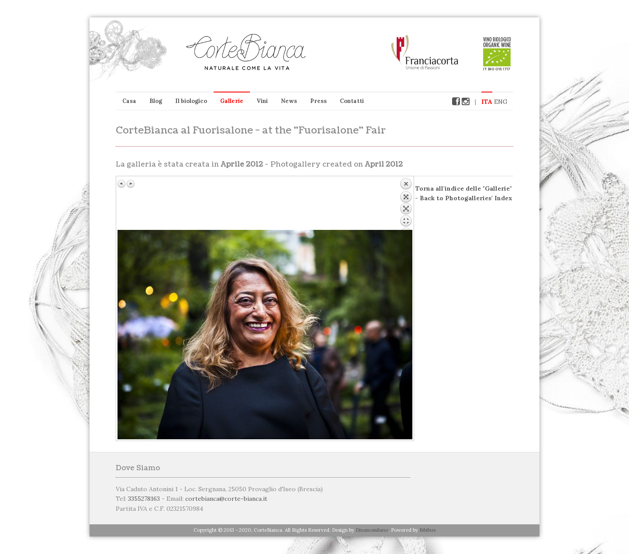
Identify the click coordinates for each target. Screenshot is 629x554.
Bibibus (427, 530)
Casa (129, 101)
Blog (155, 101)
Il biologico (191, 101)
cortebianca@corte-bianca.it (226, 499)
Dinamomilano (372, 530)
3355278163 (144, 499)
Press (318, 101)
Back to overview (405, 204)
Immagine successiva (130, 183)
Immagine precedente (122, 183)
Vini (262, 101)
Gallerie (231, 101)
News (289, 101)
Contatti (352, 101)
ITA (486, 102)
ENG (501, 102)
